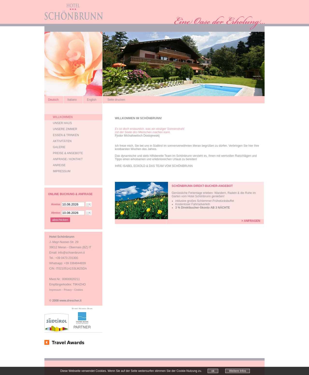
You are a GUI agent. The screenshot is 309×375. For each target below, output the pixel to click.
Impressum (61, 171)
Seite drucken (116, 99)
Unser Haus (62, 123)
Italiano (72, 99)
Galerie (59, 147)
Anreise (59, 165)
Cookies (78, 290)
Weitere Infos (237, 371)
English (91, 99)
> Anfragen (250, 221)
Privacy (68, 290)
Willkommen (63, 117)
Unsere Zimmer (65, 129)
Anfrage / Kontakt (68, 159)
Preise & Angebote (68, 153)
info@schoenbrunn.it (71, 252)
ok (213, 371)
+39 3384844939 (75, 263)
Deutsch (53, 99)
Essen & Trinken (66, 135)
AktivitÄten (62, 141)
